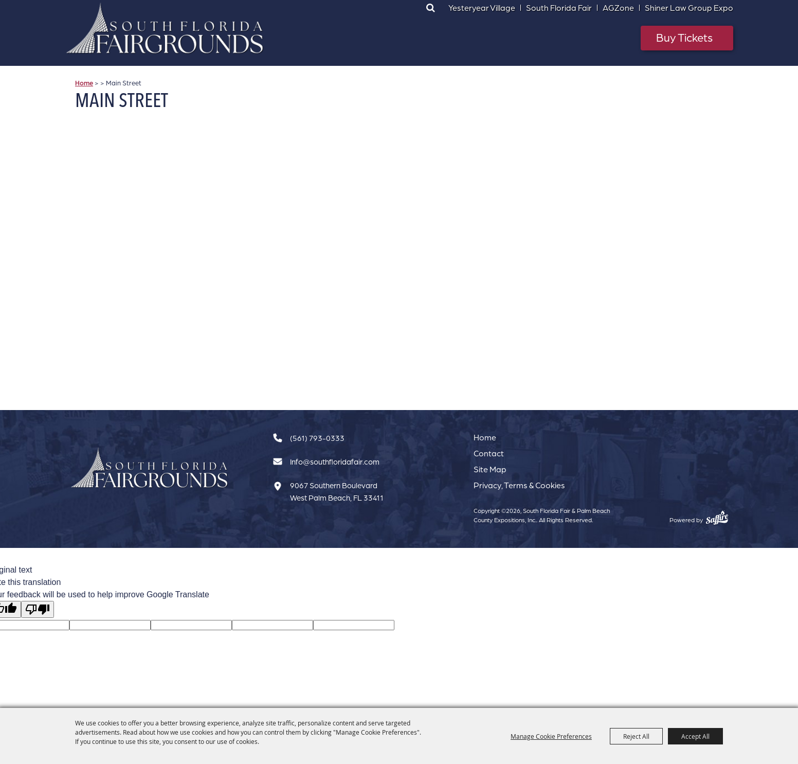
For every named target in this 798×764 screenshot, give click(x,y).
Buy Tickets (684, 37)
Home (84, 83)
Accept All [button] (695, 736)
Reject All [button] (636, 736)
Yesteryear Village (481, 8)
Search (430, 7)
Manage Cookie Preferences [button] (551, 736)
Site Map (490, 469)
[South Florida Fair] (149, 468)
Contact (489, 453)
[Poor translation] (37, 609)
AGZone (618, 8)
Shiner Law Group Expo (689, 8)
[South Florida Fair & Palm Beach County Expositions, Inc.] (165, 28)
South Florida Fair (559, 8)
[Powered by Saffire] (717, 517)
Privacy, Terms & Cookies (519, 485)
